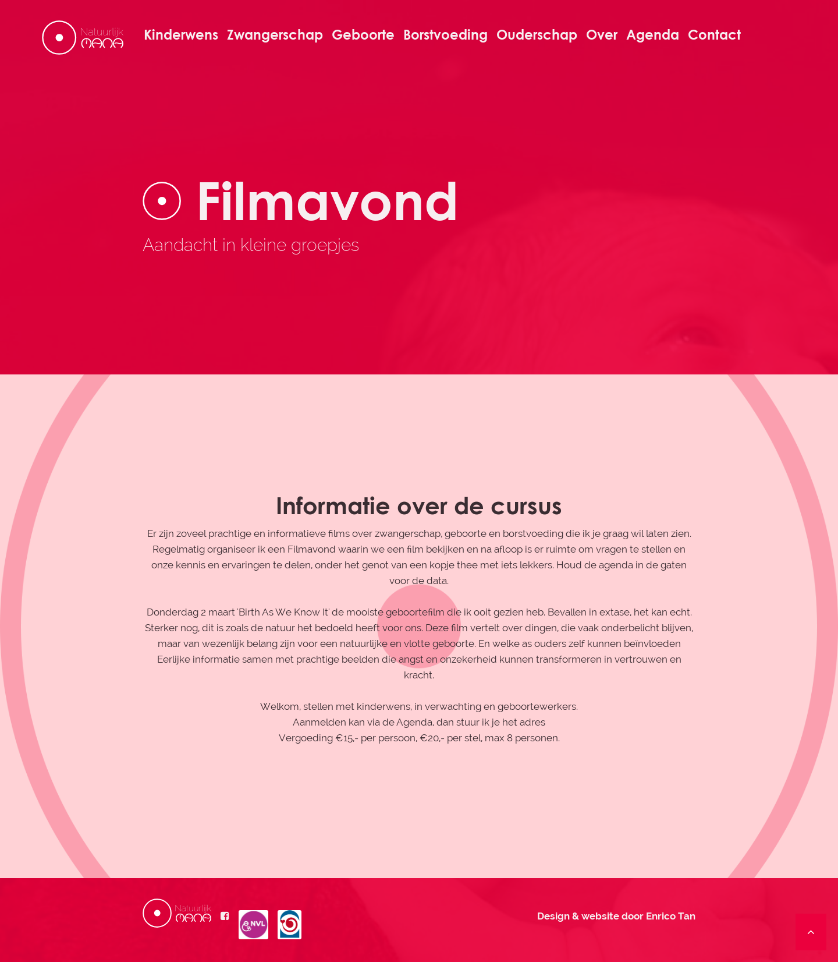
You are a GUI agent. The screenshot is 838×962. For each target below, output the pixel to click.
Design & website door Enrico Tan (616, 916)
